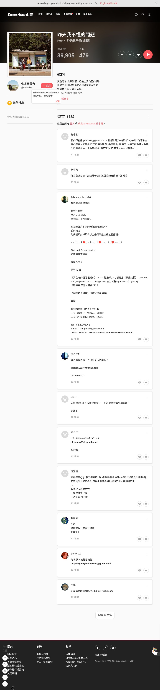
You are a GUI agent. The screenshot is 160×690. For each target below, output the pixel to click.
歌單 (58, 14)
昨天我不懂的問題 (78, 40)
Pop (60, 40)
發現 (40, 14)
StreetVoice (20, 14)
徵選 (78, 14)
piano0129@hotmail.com (84, 367)
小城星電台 (28, 83)
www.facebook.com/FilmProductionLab (111, 332)
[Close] (156, 3)
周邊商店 (68, 14)
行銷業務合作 (43, 658)
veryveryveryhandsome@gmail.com (91, 563)
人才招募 (70, 654)
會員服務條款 (14, 661)
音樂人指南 (71, 665)
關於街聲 (12, 654)
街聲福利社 (42, 654)
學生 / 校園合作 (44, 661)
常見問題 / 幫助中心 (76, 661)
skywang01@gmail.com (84, 442)
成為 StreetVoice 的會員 (90, 123)
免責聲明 (12, 673)
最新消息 (12, 658)
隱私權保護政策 (15, 665)
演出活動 (87, 14)
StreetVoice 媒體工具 (77, 658)
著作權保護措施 (15, 669)
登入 (72, 123)
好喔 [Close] (58, 101)
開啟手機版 (101, 654)
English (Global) (108, 3)
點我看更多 (105, 615)
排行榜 (49, 14)
